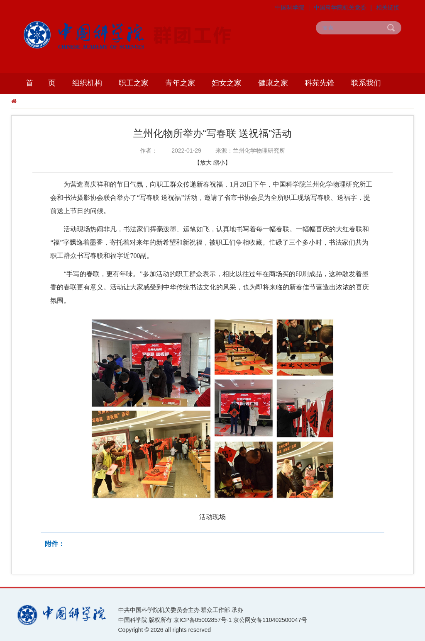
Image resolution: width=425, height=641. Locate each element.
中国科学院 (289, 7)
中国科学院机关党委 (340, 7)
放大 (206, 162)
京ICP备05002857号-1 (202, 620)
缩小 (219, 162)
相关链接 (387, 7)
